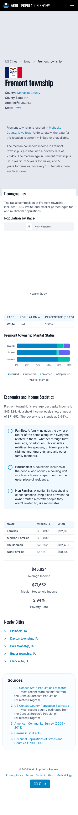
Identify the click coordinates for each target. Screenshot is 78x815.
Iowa (27, 61)
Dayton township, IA (21, 638)
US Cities (11, 61)
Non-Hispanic (43, 226)
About (50, 775)
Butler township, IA (20, 654)
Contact (40, 775)
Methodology (64, 775)
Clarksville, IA (16, 661)
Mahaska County (28, 92)
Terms (29, 775)
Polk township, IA (19, 646)
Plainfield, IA (15, 631)
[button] (72, 5)
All (28, 226)
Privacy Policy (14, 775)
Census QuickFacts (27, 733)
